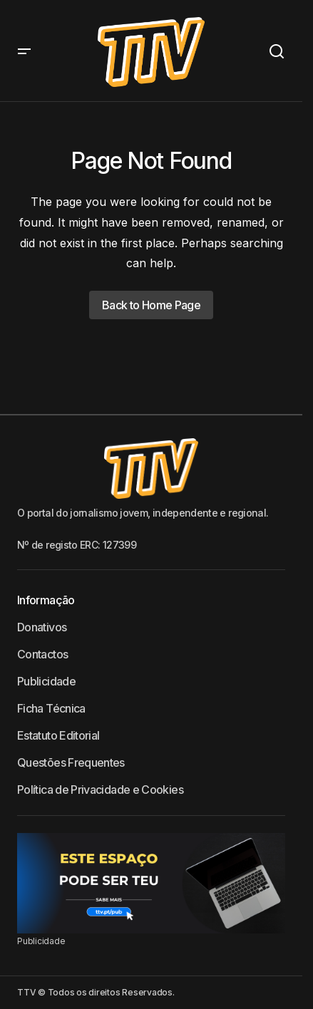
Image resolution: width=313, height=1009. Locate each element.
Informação (46, 600)
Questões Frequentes (71, 762)
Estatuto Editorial (58, 735)
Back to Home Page (151, 305)
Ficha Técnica (51, 708)
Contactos (42, 654)
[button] (24, 51)
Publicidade (46, 681)
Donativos (41, 627)
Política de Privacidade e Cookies (100, 789)
